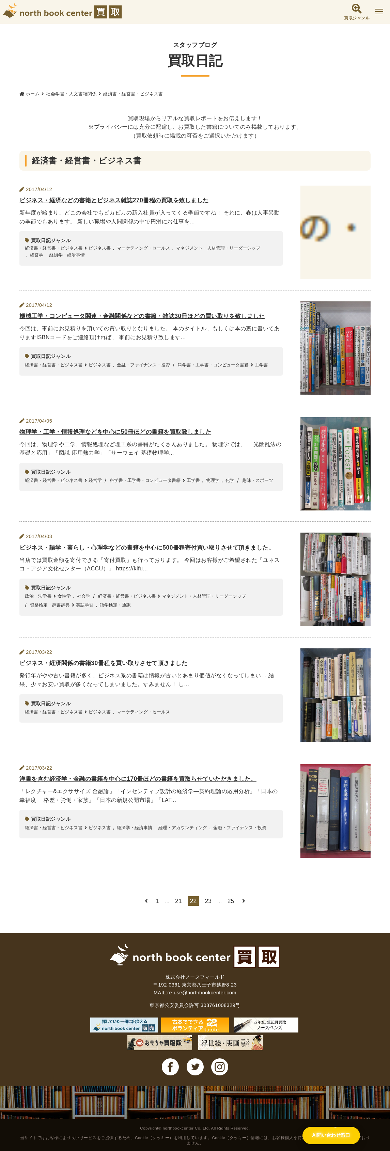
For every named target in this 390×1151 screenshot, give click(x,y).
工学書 (261, 364)
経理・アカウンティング (182, 827)
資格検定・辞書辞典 (50, 614)
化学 (229, 480)
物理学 (212, 480)
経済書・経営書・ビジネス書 (53, 248)
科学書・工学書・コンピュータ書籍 (213, 364)
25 (231, 901)
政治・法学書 (38, 605)
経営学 (36, 254)
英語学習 (85, 614)
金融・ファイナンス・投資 (143, 364)
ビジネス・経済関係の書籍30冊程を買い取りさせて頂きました (108, 663)
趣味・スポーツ (257, 480)
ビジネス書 (100, 248)
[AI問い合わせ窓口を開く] (330, 1135)
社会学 (83, 605)
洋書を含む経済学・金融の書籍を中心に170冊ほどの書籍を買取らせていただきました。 (144, 779)
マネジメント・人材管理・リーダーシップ (218, 248)
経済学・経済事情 (67, 254)
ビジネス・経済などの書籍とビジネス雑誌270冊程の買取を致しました (119, 200)
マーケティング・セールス (143, 248)
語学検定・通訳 (115, 614)
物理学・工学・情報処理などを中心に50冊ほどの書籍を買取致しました (120, 432)
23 (208, 901)
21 (178, 901)
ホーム (33, 93)
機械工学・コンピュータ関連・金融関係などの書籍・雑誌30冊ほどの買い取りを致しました (149, 316)
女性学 (64, 605)
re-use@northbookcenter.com (201, 992)
